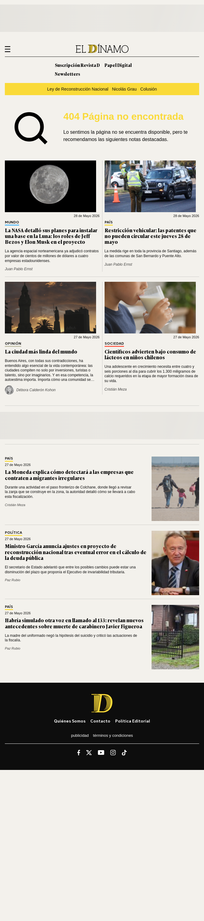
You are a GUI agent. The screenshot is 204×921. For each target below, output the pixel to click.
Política (13, 533)
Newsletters (67, 74)
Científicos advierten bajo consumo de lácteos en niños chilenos (150, 354)
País (109, 222)
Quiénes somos (69, 720)
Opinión (13, 344)
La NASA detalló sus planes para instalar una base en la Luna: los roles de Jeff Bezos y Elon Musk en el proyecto (51, 235)
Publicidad (80, 735)
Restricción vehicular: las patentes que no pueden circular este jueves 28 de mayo (150, 235)
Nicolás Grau (124, 89)
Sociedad (114, 344)
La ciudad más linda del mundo (41, 351)
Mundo (12, 222)
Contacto (100, 720)
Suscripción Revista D (77, 65)
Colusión (148, 89)
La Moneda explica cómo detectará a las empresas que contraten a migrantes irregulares (69, 474)
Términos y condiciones (113, 735)
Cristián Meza (116, 389)
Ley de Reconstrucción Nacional (77, 89)
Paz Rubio (12, 580)
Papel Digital (118, 65)
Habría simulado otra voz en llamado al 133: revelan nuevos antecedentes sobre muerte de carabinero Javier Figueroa (74, 623)
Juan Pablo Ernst (18, 269)
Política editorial (132, 720)
